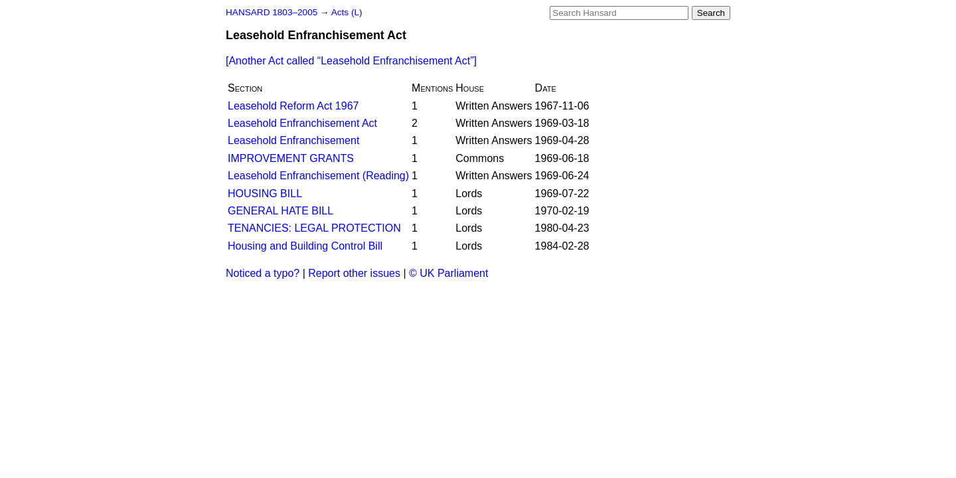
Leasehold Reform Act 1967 (293, 106)
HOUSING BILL (265, 193)
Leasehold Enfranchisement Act (302, 123)
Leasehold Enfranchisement (293, 140)
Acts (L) (346, 12)
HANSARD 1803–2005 (271, 12)
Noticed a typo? (262, 273)
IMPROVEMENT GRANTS (291, 158)
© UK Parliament (448, 273)
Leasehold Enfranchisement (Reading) (318, 175)
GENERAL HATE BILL (280, 210)
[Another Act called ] (351, 60)
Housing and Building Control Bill (305, 246)
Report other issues (354, 273)
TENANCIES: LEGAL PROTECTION (314, 228)
